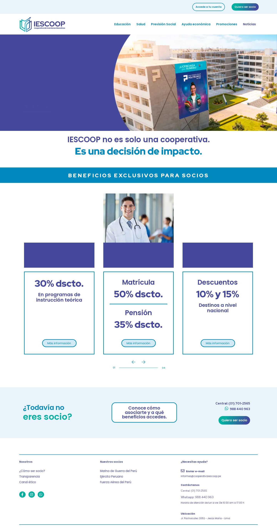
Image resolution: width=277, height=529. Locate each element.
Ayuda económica (196, 24)
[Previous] (134, 362)
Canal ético (26, 479)
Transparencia (28, 474)
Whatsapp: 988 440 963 (195, 496)
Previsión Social (163, 24)
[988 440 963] (237, 409)
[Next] (143, 362)
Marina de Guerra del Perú (116, 470)
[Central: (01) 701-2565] (232, 404)
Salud (140, 24)
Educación (122, 24)
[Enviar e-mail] (219, 473)
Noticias (249, 24)
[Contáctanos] (219, 484)
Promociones (226, 24)
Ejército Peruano (110, 474)
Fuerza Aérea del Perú (114, 479)
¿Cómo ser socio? (30, 470)
